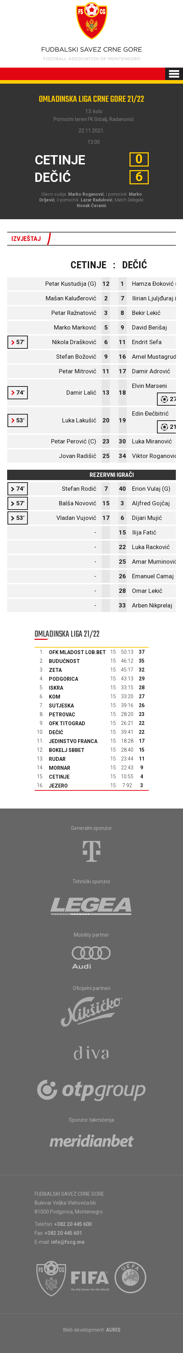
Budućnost (64, 661)
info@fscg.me (68, 1242)
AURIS (113, 1330)
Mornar (59, 768)
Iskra (56, 688)
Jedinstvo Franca (73, 741)
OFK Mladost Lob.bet (77, 652)
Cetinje (59, 777)
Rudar (57, 759)
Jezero (58, 786)
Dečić (56, 732)
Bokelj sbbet (67, 750)
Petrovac (62, 714)
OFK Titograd (67, 723)
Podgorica (63, 679)
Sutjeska (61, 706)
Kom (54, 697)
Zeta (55, 670)
